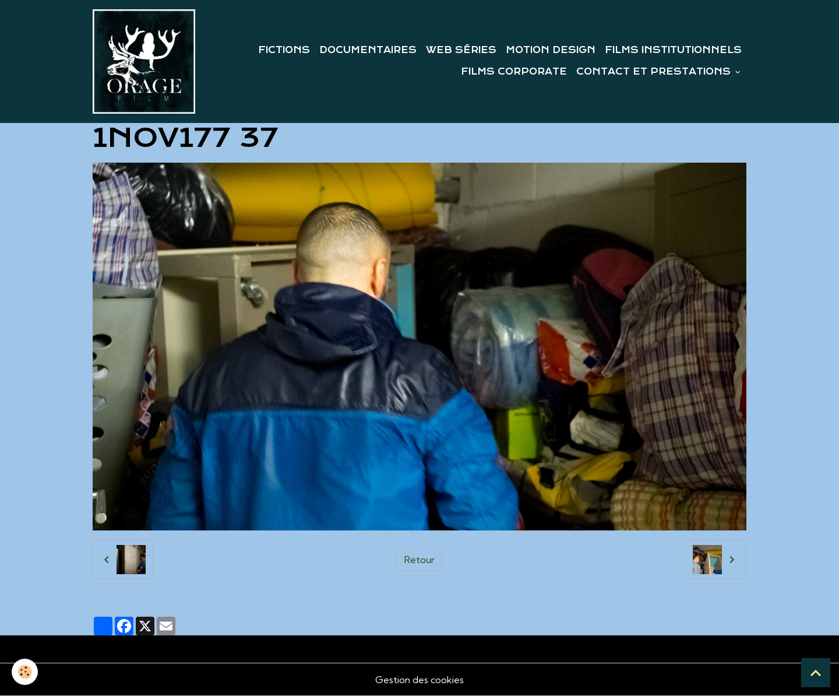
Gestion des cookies (419, 680)
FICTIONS (284, 50)
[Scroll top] (815, 672)
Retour (419, 559)
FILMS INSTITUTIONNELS (673, 50)
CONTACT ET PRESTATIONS (655, 71)
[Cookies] (25, 672)
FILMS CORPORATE (514, 71)
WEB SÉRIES (461, 50)
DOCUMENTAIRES (368, 50)
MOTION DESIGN (550, 50)
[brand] (144, 61)
